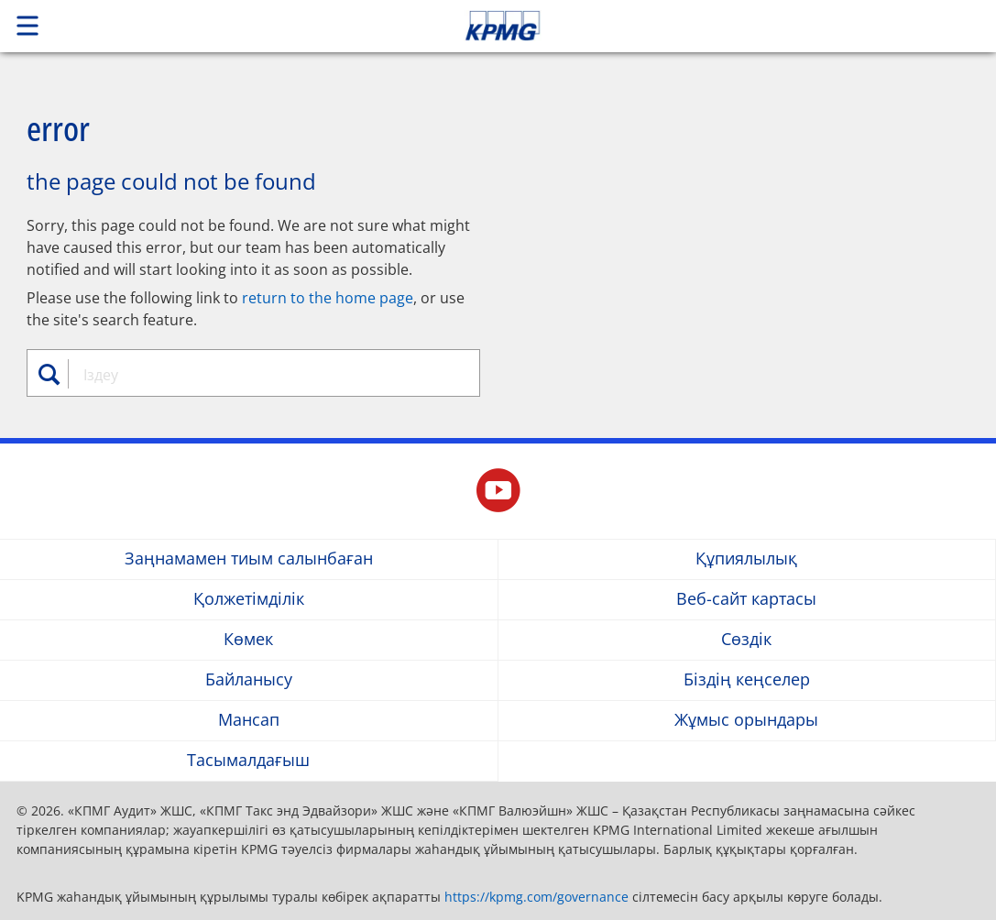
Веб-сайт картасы (746, 599)
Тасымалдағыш (248, 761)
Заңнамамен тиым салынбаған (249, 559)
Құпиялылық (746, 559)
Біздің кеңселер (747, 680)
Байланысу (248, 680)
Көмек (248, 640)
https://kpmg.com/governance (536, 896)
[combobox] (260, 375)
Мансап (248, 720)
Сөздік (746, 640)
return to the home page (327, 298)
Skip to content (699, 26)
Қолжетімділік (248, 599)
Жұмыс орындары (746, 720)
